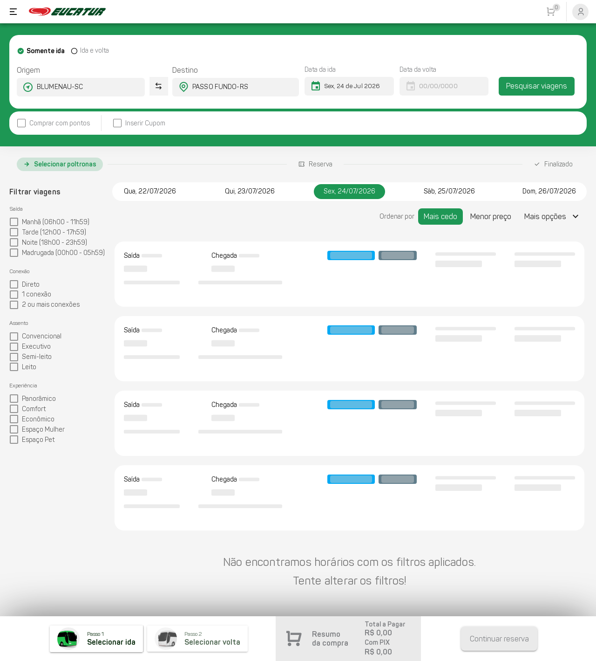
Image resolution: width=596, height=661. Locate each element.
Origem (28, 70)
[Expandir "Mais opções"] (553, 216)
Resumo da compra (330, 638)
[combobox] (72, 87)
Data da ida (320, 70)
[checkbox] (53, 123)
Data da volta (418, 70)
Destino (185, 70)
